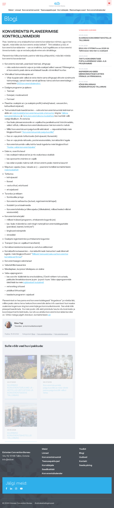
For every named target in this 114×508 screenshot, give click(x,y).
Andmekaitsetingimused (44, 503)
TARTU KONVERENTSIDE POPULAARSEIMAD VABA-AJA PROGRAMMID (92, 61)
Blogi (33, 334)
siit (49, 315)
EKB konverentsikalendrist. (29, 83)
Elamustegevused (78, 10)
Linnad (18, 10)
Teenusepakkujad (48, 10)
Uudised (83, 457)
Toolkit (82, 449)
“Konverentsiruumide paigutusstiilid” (38, 132)
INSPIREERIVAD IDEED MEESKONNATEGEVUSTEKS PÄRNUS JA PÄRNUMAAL (91, 74)
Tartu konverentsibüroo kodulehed (38, 116)
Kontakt (83, 461)
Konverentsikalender (96, 10)
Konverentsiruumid (30, 10)
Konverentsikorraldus (44, 334)
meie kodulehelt (12, 170)
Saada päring (85, 465)
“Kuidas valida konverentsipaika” (21, 147)
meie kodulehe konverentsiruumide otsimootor (33, 113)
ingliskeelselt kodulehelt (33, 282)
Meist (11, 10)
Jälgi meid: (16, 483)
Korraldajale (62, 10)
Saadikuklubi (48, 469)
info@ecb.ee (8, 459)
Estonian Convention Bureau (21, 503)
